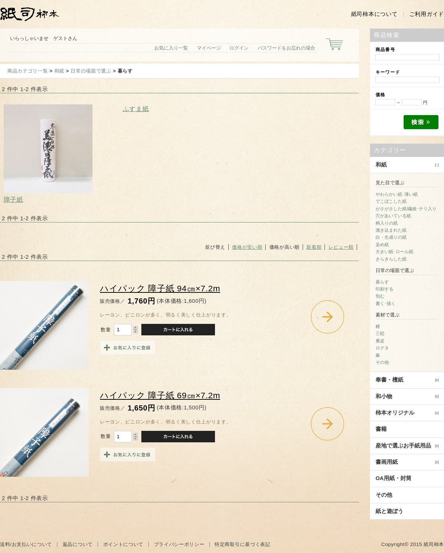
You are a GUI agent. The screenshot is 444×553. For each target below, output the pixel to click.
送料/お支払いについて (26, 544)
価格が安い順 (247, 247)
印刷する (384, 289)
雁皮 (380, 340)
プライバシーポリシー (179, 544)
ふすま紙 (136, 109)
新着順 (314, 247)
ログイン (239, 48)
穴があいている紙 (393, 215)
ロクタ (382, 348)
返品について (78, 544)
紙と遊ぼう (389, 511)
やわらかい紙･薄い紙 (397, 194)
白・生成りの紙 (391, 237)
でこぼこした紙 (391, 201)
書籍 (381, 429)
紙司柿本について (374, 14)
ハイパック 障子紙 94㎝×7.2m (160, 288)
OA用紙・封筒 (393, 478)
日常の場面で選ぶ (91, 71)
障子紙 (13, 199)
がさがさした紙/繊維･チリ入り (406, 208)
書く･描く (386, 303)
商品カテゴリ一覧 (27, 71)
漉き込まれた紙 (391, 230)
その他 (382, 362)
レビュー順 (341, 247)
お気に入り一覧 (171, 48)
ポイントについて (123, 544)
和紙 (59, 71)
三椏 (380, 333)
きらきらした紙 (391, 259)
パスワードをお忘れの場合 (286, 48)
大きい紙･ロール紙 (394, 251)
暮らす (382, 282)
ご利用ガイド (426, 14)
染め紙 (382, 244)
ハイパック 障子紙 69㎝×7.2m (160, 395)
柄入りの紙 (387, 223)
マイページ (209, 48)
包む (380, 296)
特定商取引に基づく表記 (242, 544)
